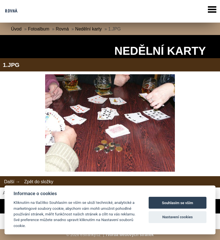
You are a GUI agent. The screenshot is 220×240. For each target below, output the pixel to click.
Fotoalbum (38, 29)
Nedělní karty (88, 29)
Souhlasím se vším (177, 203)
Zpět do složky (38, 181)
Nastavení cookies (177, 217)
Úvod (16, 29)
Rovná (62, 29)
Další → (12, 181)
